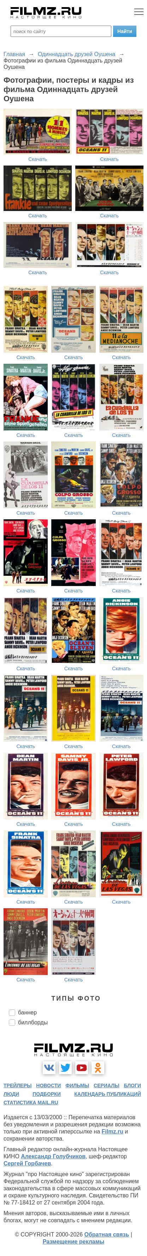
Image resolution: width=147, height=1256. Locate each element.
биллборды (33, 1022)
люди (11, 1094)
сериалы (106, 1085)
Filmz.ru (112, 1131)
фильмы (77, 1085)
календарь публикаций (107, 1094)
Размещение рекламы (74, 1242)
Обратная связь (106, 1234)
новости (48, 1085)
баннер (27, 1012)
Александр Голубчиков (53, 1156)
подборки (47, 1094)
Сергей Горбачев (27, 1163)
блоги (132, 1085)
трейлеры (18, 1085)
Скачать (37, 159)
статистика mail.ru (31, 1102)
